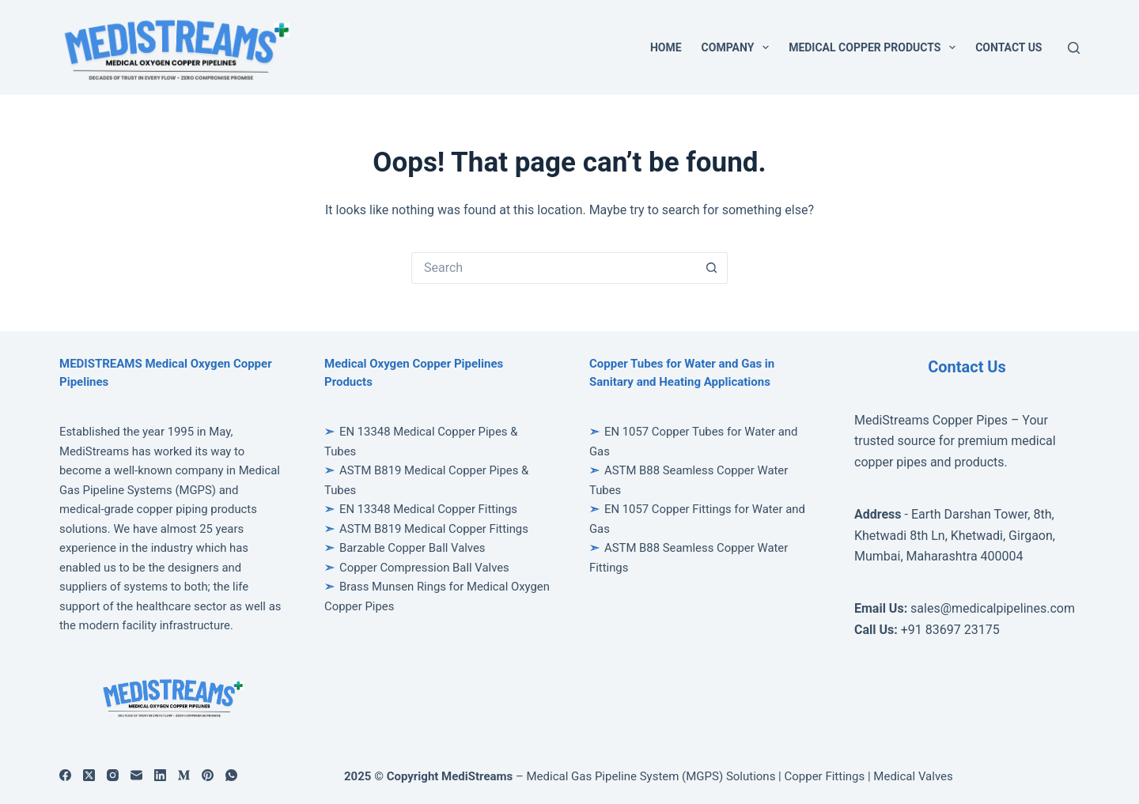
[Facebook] (65, 775)
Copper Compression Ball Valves (424, 568)
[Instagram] (113, 775)
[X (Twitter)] (89, 775)
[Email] (136, 775)
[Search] (1074, 48)
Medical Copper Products (875, 47)
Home (666, 47)
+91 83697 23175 (950, 629)
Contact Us (1008, 47)
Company (739, 47)
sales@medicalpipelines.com (992, 608)
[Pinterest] (208, 775)
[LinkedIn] (160, 775)
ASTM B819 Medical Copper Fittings (433, 529)
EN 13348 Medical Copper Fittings (428, 509)
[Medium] (184, 775)
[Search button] (712, 268)
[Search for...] (553, 268)
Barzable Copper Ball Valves (412, 548)
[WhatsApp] (231, 775)
